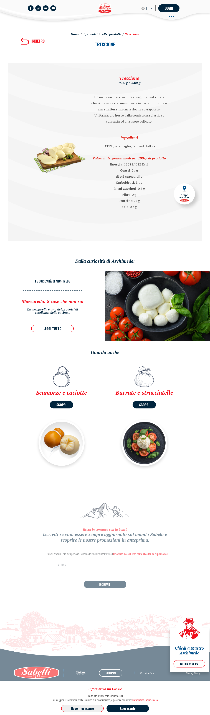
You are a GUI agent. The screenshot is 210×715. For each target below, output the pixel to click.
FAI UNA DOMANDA (189, 664)
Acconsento (128, 708)
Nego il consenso (82, 708)
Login (169, 8)
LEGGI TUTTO (52, 328)
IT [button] (148, 8)
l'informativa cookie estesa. (145, 700)
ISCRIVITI (105, 593)
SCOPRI (61, 404)
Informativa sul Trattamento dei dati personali (140, 562)
